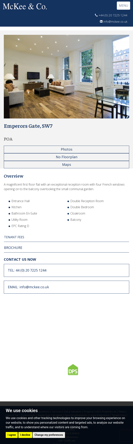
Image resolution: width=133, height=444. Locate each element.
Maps (66, 164)
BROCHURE (13, 247)
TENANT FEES (14, 237)
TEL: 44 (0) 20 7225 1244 (27, 270)
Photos (66, 149)
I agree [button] (12, 434)
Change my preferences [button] (48, 434)
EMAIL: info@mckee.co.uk (28, 287)
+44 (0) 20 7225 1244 (111, 15)
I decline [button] (25, 434)
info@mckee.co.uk (113, 21)
